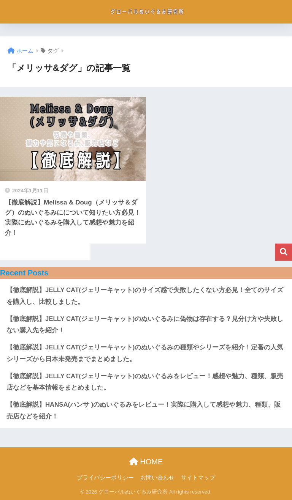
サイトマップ (198, 478)
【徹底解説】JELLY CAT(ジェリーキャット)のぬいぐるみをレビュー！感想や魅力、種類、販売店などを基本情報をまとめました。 (144, 382)
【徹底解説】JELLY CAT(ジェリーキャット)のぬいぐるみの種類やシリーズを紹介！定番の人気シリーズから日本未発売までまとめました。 (144, 353)
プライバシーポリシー (105, 478)
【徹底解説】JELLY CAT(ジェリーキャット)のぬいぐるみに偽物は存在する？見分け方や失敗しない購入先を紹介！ (144, 324)
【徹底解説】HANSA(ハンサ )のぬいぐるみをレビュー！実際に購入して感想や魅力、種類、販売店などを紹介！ (143, 410)
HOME (146, 462)
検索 (283, 252)
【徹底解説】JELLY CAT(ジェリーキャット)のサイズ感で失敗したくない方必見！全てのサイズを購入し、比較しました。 (144, 295)
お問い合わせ (157, 478)
